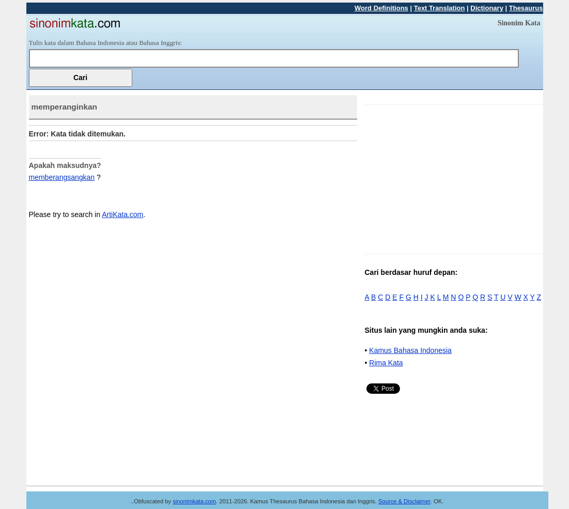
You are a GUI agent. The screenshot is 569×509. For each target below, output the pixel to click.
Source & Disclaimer (404, 501)
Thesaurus (526, 8)
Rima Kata (386, 363)
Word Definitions (381, 8)
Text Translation (439, 8)
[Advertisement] (452, 177)
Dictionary (486, 8)
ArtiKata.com (122, 214)
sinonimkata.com (194, 501)
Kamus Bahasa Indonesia (410, 350)
